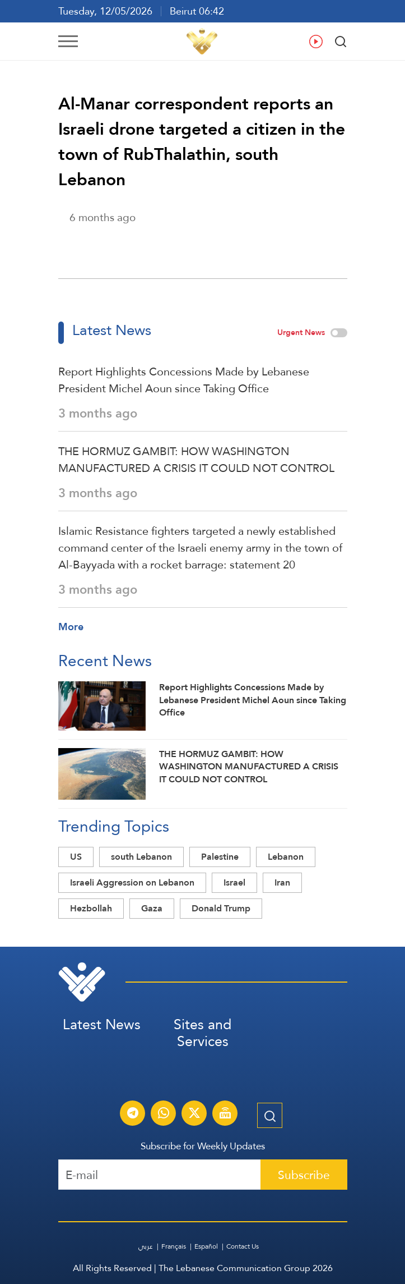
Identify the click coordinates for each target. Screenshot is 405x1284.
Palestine (220, 857)
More (70, 626)
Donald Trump (221, 908)
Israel (234, 882)
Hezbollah (91, 908)
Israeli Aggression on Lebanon (132, 882)
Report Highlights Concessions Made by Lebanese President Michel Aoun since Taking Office (183, 380)
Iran (282, 882)
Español (206, 1246)
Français (173, 1246)
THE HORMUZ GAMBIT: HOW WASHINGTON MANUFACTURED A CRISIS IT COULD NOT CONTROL (196, 460)
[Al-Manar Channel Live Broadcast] (225, 1114)
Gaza (151, 908)
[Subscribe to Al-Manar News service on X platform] (194, 1114)
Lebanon (286, 857)
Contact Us (242, 1246)
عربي (145, 1246)
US (76, 857)
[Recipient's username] (159, 1174)
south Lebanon (141, 857)
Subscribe (304, 1175)
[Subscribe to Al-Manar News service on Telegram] (132, 1114)
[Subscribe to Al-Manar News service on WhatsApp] (163, 1114)
